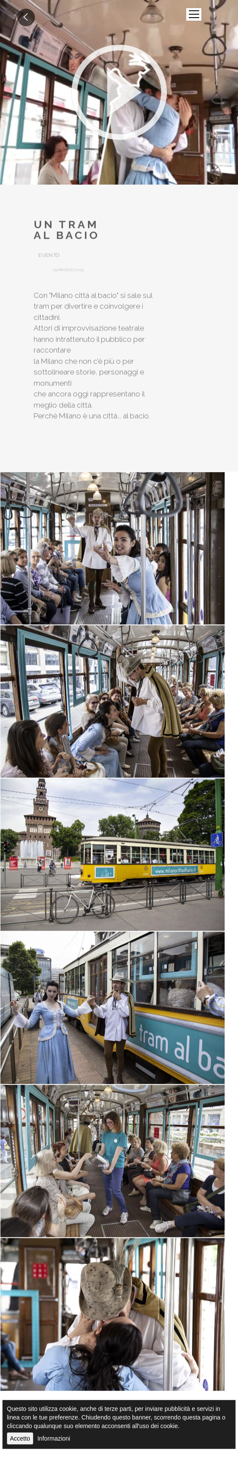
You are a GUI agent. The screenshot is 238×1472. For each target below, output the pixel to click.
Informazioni (54, 1438)
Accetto (20, 1438)
